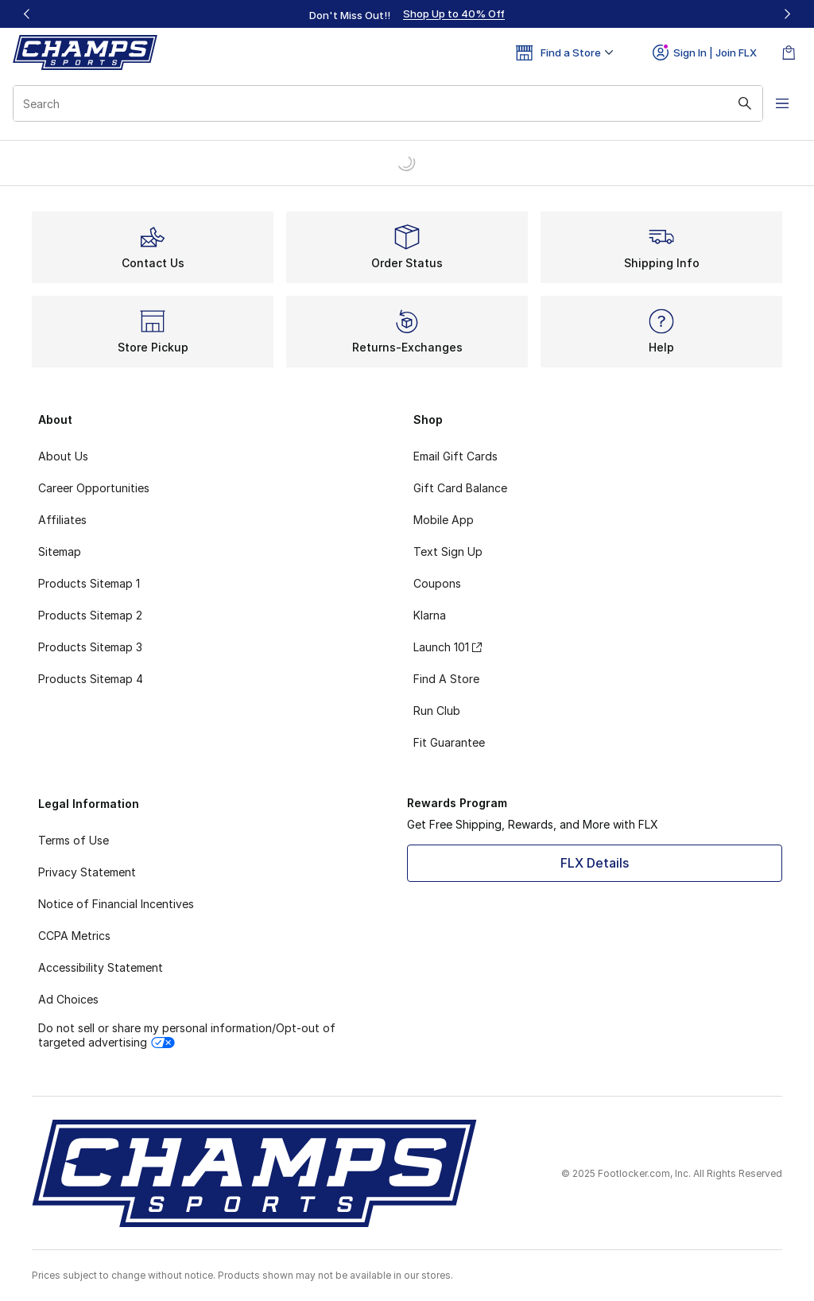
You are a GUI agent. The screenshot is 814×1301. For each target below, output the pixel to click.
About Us (63, 456)
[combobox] (388, 103)
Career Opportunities (93, 488)
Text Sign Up (448, 551)
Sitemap (59, 551)
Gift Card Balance (460, 488)
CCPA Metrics (74, 935)
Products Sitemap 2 (90, 615)
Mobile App (443, 519)
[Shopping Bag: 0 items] (788, 52)
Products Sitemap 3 (90, 647)
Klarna (429, 615)
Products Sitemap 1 (89, 583)
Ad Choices (68, 999)
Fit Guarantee (449, 742)
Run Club (436, 710)
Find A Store (446, 678)
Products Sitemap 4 (90, 678)
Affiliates (62, 519)
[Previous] (27, 14)
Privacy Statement (87, 872)
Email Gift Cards (455, 456)
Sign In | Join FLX (705, 52)
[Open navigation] (782, 103)
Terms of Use (73, 840)
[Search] (388, 103)
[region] (407, 14)
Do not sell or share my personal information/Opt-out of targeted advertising (186, 1035)
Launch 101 (447, 647)
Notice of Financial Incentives (116, 904)
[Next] (787, 14)
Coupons (437, 583)
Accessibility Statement (100, 967)
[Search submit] (744, 103)
